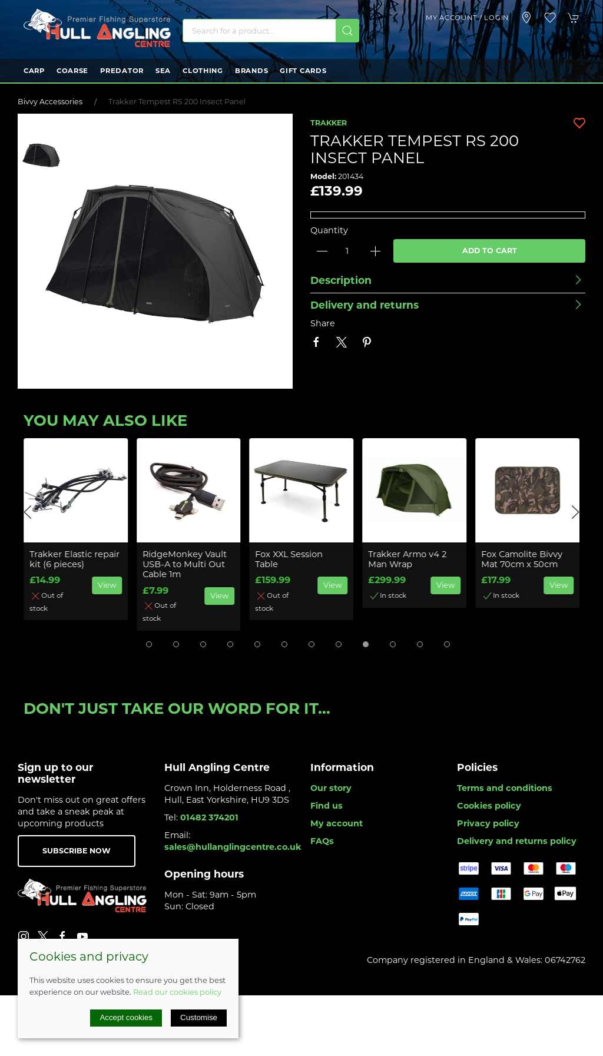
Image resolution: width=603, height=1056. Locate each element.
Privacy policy (488, 823)
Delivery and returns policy (517, 841)
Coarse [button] (72, 71)
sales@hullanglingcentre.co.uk (233, 847)
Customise (198, 1017)
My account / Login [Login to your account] (467, 18)
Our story (331, 788)
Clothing (203, 71)
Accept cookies (126, 1017)
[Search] (271, 30)
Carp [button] (34, 71)
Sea (163, 71)
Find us (326, 805)
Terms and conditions (504, 788)
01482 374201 (209, 817)
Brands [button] (251, 71)
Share (322, 323)
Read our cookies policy (177, 992)
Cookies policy (489, 805)
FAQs (322, 841)
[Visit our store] (526, 18)
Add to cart (489, 250)
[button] (550, 18)
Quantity (329, 230)
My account (336, 823)
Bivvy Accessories (50, 101)
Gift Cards (303, 71)
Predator (122, 71)
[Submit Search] (347, 30)
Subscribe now (76, 850)
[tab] (149, 644)
